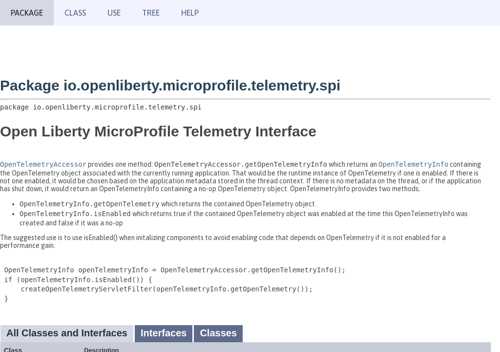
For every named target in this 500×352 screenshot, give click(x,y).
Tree (151, 12)
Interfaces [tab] (164, 333)
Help (190, 12)
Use (114, 12)
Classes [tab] (218, 333)
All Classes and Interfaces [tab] (66, 333)
